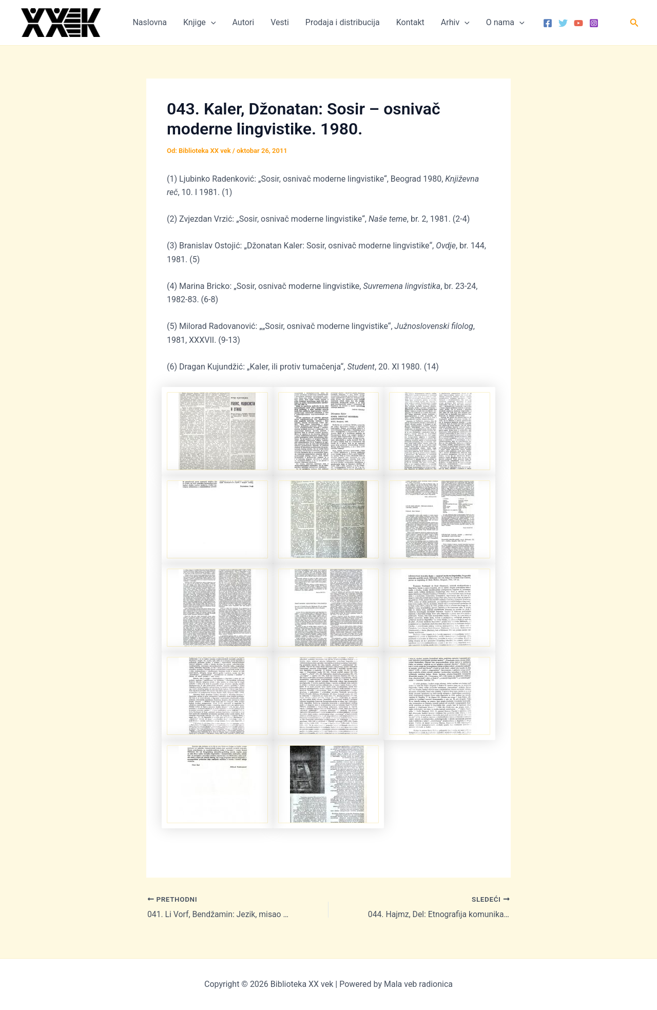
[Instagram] (593, 23)
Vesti (279, 22)
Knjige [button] (199, 22)
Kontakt (410, 22)
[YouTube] (578, 23)
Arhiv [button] (455, 22)
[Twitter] (563, 23)
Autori (243, 22)
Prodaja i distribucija (342, 22)
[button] (211, 22)
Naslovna (149, 22)
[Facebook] (547, 23)
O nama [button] (505, 22)
